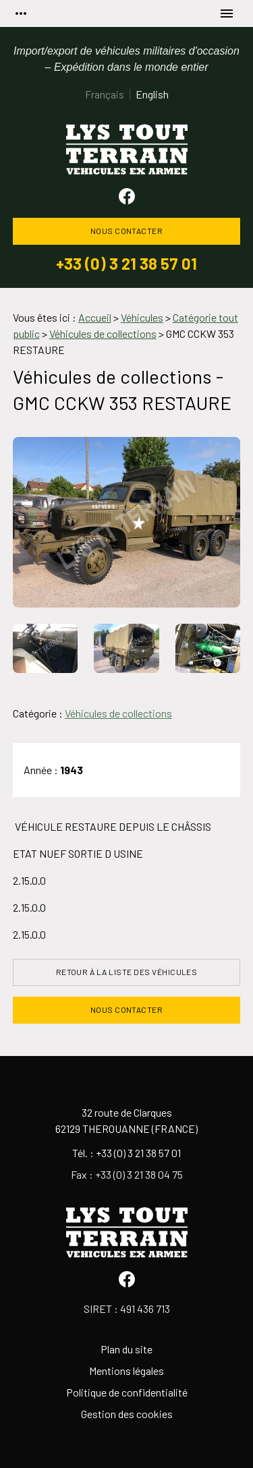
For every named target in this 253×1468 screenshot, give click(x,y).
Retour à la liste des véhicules (127, 971)
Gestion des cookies (127, 1413)
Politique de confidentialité (127, 1392)
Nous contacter (126, 230)
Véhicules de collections (118, 713)
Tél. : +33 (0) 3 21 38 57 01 (126, 1152)
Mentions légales (126, 1370)
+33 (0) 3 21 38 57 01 (126, 264)
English (152, 94)
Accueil (94, 317)
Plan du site (126, 1349)
